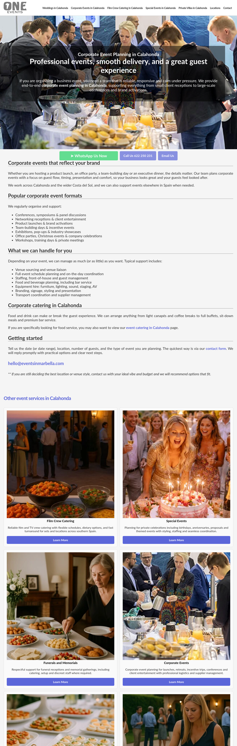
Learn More (60, 540)
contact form (216, 348)
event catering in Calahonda (147, 327)
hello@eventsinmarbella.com (36, 363)
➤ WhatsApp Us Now (88, 155)
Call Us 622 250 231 (138, 156)
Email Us (168, 156)
